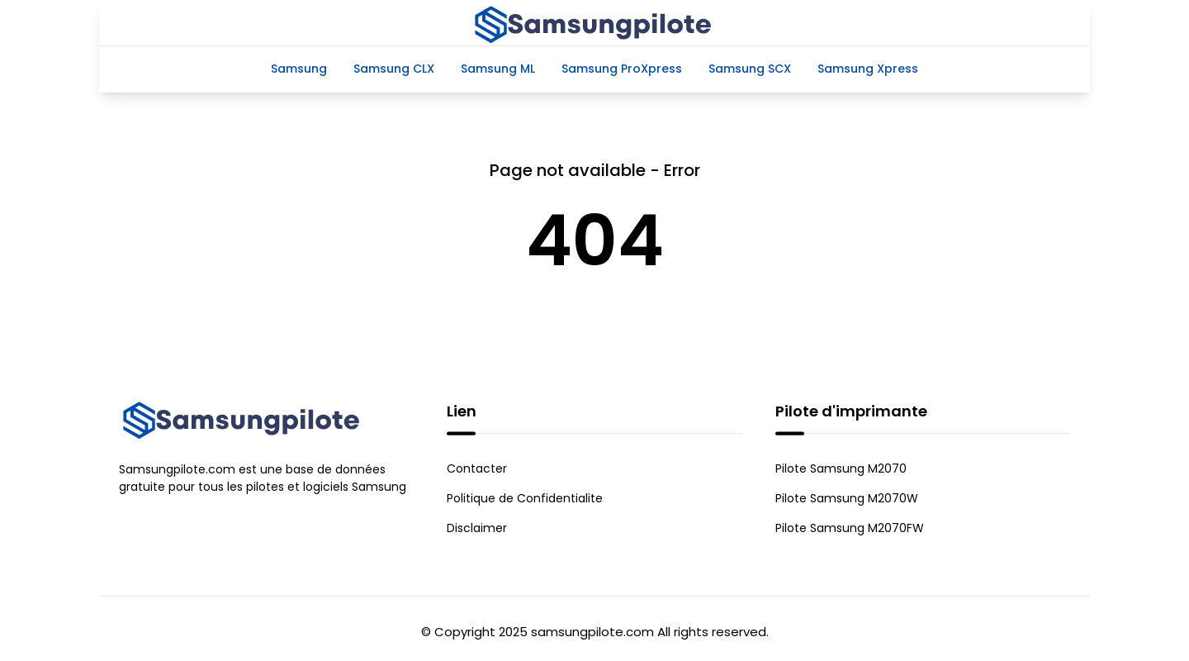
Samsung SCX (749, 68)
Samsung (299, 68)
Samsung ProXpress (621, 68)
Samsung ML (498, 68)
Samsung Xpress (867, 68)
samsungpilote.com (592, 631)
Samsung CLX (393, 68)
